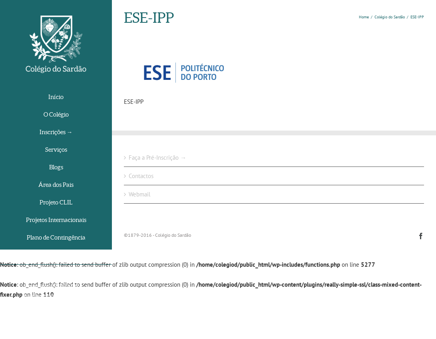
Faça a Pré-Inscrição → (157, 157)
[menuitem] (56, 98)
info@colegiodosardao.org (50, 296)
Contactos (141, 176)
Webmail (139, 194)
